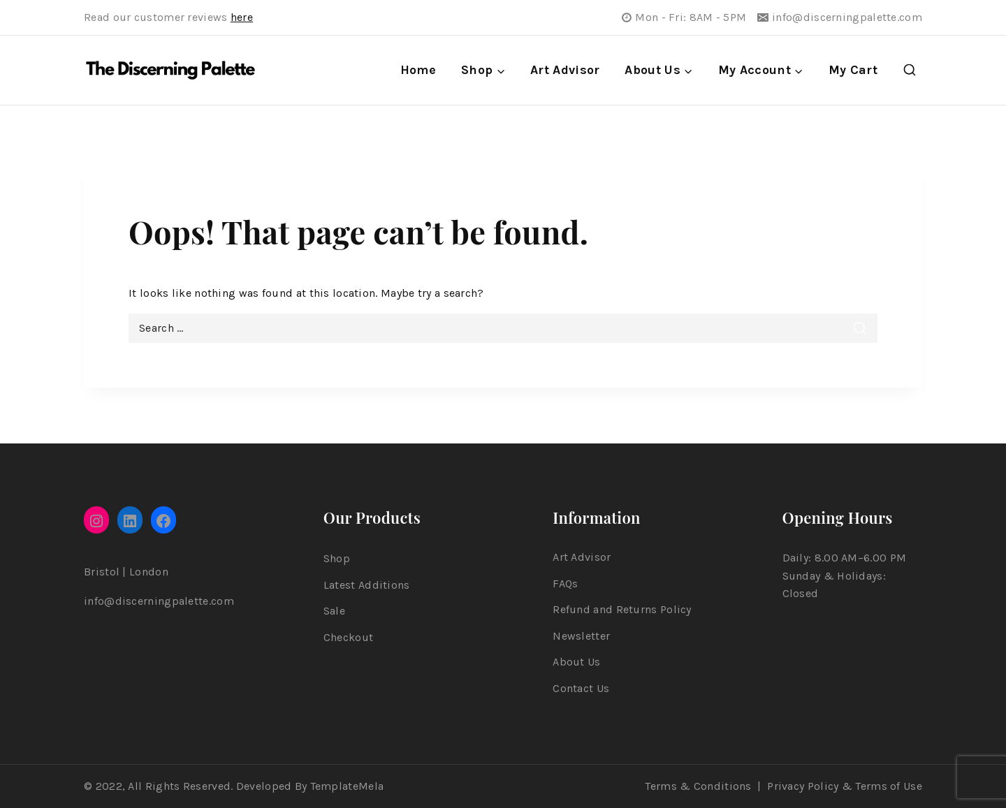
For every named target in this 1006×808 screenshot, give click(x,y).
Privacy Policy (802, 786)
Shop (336, 558)
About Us (576, 661)
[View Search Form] (909, 70)
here (242, 17)
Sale (334, 610)
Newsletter (581, 635)
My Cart (853, 70)
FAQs (565, 583)
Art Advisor (564, 70)
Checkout (348, 637)
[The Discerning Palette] (170, 70)
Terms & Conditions (698, 786)
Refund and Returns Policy (622, 609)
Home (418, 70)
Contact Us (581, 688)
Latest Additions (366, 585)
